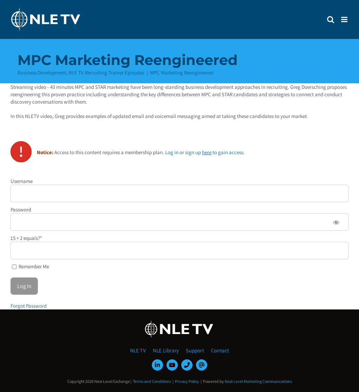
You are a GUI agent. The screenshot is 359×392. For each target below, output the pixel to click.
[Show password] (336, 222)
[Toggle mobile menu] (344, 19)
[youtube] (172, 365)
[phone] (186, 365)
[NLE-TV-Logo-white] (179, 322)
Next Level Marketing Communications (258, 381)
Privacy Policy (187, 381)
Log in (171, 152)
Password (21, 209)
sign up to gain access (214, 152)
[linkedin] (157, 365)
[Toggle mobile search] (330, 19)
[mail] (201, 365)
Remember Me (30, 266)
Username (22, 181)
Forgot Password (29, 305)
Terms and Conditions (152, 381)
